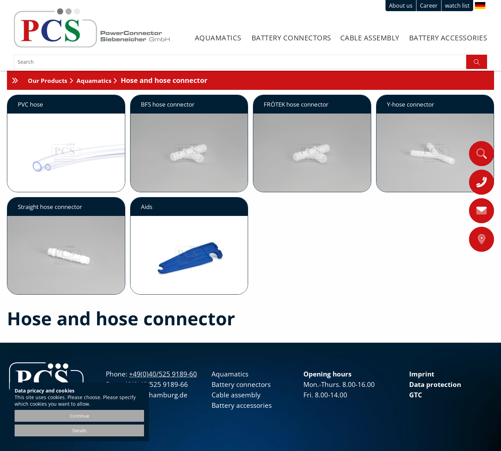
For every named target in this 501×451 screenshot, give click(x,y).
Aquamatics (218, 37)
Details (79, 430)
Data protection (435, 384)
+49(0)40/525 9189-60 (163, 374)
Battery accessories (448, 37)
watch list (457, 5)
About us (401, 5)
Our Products (47, 81)
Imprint (421, 374)
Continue (79, 416)
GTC (415, 394)
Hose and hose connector (164, 80)
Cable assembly (369, 37)
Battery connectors (291, 37)
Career (429, 5)
